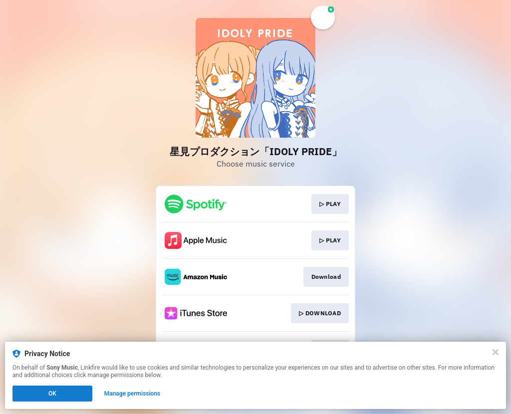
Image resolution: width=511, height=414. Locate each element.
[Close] (496, 352)
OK (52, 393)
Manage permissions (132, 393)
